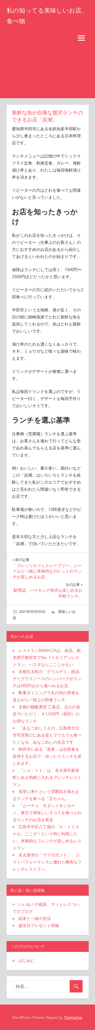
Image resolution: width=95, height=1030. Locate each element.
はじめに (26, 960)
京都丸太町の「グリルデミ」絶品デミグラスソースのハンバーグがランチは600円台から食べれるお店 (47, 678)
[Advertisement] (47, 72)
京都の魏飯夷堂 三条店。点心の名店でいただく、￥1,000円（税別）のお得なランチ (46, 714)
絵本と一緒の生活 (34, 918)
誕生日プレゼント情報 (38, 925)
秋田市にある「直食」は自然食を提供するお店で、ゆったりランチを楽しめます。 (47, 756)
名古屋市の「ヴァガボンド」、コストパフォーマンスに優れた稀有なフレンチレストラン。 (47, 862)
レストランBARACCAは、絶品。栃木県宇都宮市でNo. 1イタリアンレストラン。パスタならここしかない (47, 657)
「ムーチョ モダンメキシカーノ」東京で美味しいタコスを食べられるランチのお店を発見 (47, 812)
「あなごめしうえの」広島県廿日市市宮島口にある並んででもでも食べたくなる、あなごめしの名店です (47, 735)
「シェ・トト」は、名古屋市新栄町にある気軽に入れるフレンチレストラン (47, 777)
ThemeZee (73, 1017)
